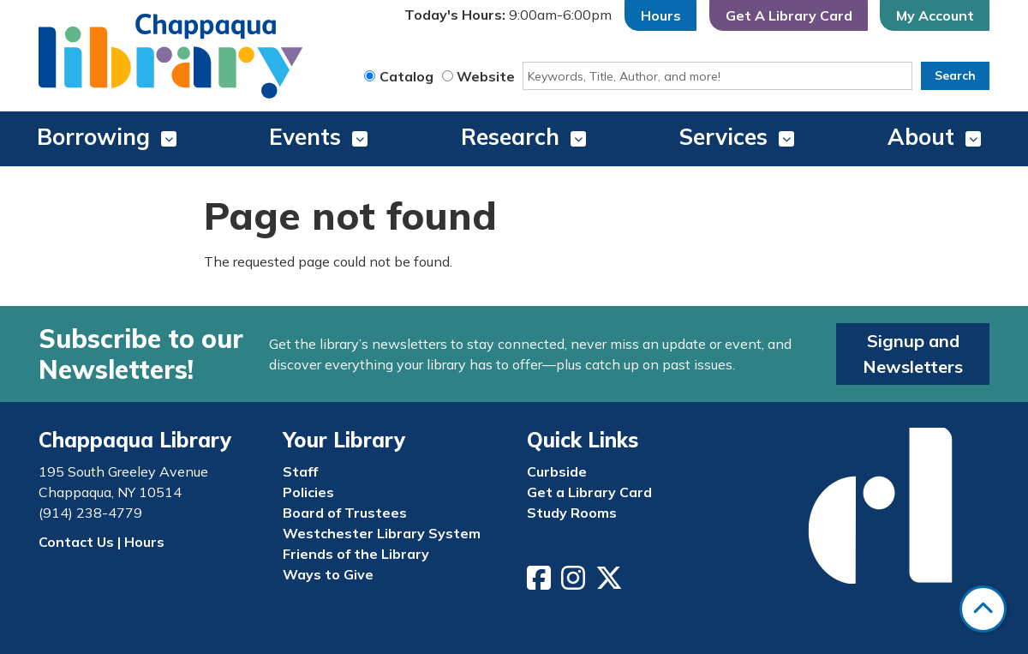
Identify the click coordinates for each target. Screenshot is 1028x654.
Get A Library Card (789, 15)
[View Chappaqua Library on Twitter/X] (610, 582)
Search (955, 75)
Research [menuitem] (510, 137)
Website (486, 76)
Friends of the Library (356, 553)
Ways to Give (328, 574)
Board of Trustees (345, 512)
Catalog (406, 76)
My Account (935, 15)
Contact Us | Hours (101, 541)
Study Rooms (572, 512)
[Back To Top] (983, 609)
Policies (308, 492)
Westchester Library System (382, 533)
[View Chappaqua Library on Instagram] (575, 582)
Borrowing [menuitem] (93, 137)
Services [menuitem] (723, 137)
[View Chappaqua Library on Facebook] (540, 582)
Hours (661, 15)
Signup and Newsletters (913, 353)
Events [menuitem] (305, 137)
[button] (508, 15)
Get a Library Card (589, 492)
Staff (300, 471)
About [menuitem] (921, 137)
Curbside (557, 471)
